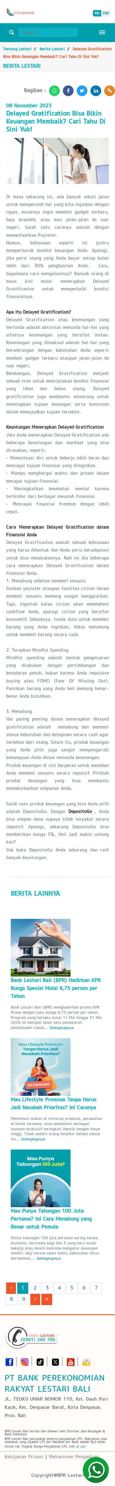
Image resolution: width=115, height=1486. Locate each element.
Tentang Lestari (17, 49)
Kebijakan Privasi (24, 1456)
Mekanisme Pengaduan (74, 1456)
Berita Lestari (52, 49)
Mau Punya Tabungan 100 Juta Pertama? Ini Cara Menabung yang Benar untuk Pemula (51, 1218)
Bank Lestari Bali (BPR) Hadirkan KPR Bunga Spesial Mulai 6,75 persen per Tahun (56, 988)
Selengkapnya (61, 1028)
